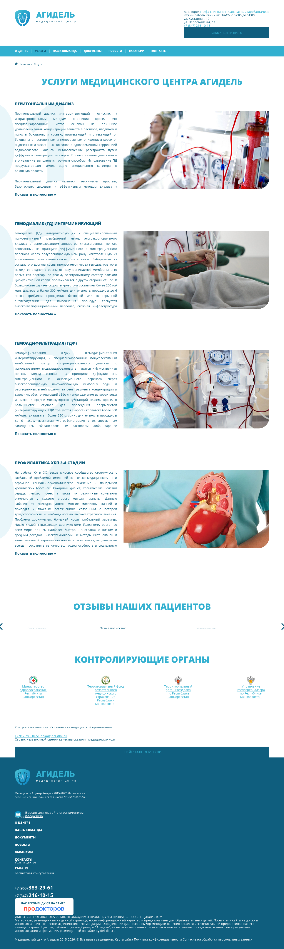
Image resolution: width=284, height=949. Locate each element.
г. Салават (233, 12)
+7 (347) (34, 895)
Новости (115, 51)
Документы (93, 51)
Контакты (158, 51)
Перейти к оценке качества (142, 752)
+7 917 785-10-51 (27, 736)
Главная (25, 64)
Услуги (40, 51)
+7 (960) (34, 888)
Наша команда (65, 51)
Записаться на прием (226, 33)
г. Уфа (204, 12)
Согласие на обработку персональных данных (217, 939)
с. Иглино (217, 12)
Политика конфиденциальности (158, 939)
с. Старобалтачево (255, 12)
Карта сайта (124, 939)
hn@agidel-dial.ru (53, 736)
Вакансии (136, 51)
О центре (21, 51)
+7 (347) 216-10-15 (197, 25)
